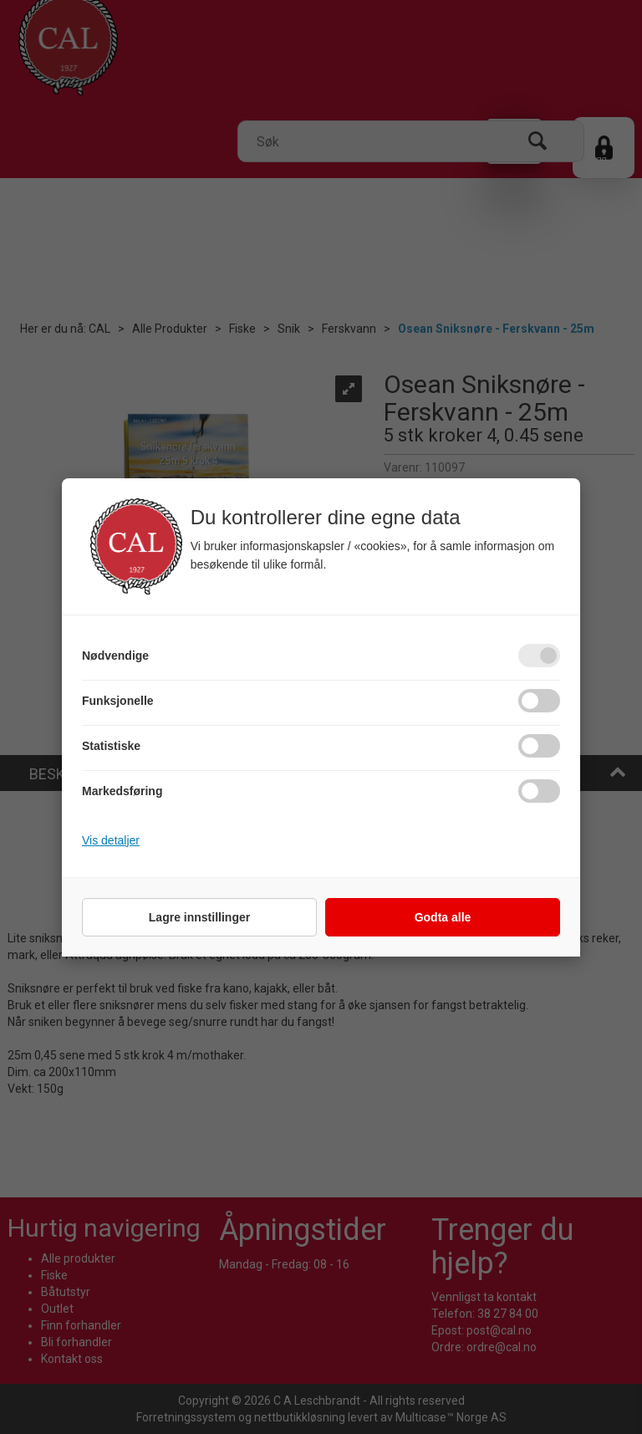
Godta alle (443, 917)
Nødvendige (115, 655)
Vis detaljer (111, 840)
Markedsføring (122, 791)
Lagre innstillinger (199, 917)
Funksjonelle (118, 700)
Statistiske (111, 746)
